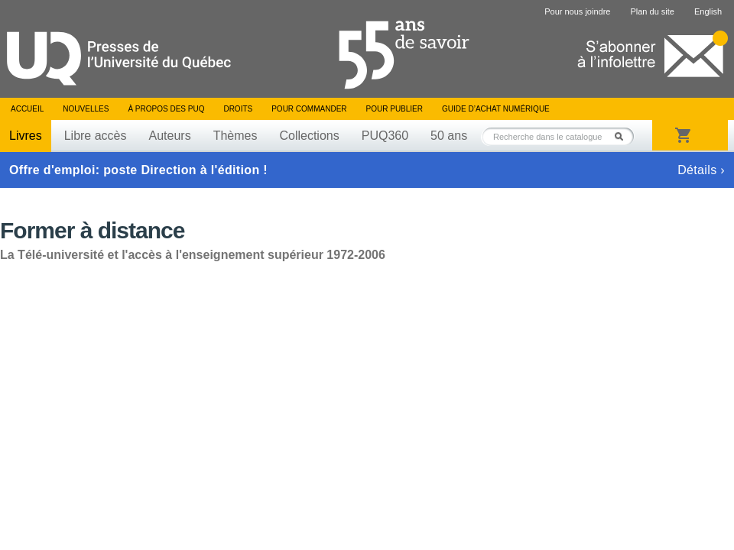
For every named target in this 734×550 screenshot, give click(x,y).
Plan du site (652, 11)
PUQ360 (385, 135)
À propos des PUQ (166, 109)
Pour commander (308, 109)
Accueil (27, 109)
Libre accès (95, 135)
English (708, 11)
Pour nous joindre (577, 11)
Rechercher (623, 136)
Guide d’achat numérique (496, 109)
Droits (237, 109)
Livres (25, 135)
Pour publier (394, 109)
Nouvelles (86, 109)
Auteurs (170, 135)
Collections (309, 135)
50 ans (448, 135)
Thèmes (235, 135)
